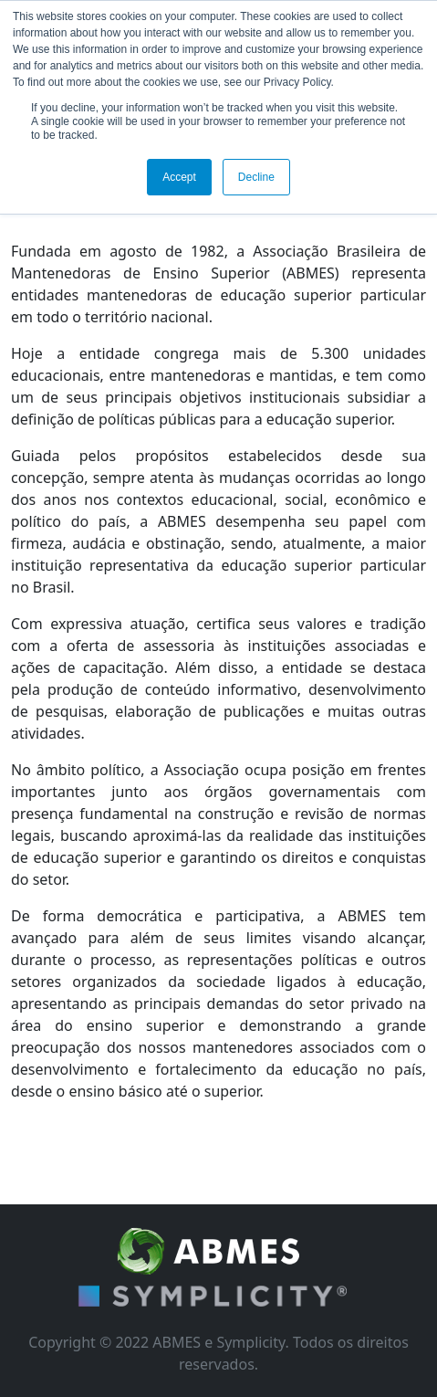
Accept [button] (179, 177)
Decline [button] (256, 177)
